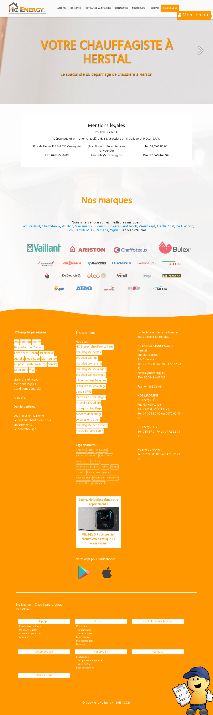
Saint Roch (129, 226)
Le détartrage (84, 633)
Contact (155, 8)
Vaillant (34, 226)
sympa (114, 466)
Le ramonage (84, 629)
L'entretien (82, 626)
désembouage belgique (91, 379)
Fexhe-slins (21, 352)
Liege (28, 357)
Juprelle (19, 357)
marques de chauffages (91, 396)
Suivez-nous (85, 332)
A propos (61, 8)
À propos (44, 621)
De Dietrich (184, 226)
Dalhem (38, 346)
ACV (170, 226)
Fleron (34, 352)
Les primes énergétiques (89, 660)
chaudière (112, 477)
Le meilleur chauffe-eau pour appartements (32, 422)
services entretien (88, 419)
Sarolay (53, 363)
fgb (101, 455)
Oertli (161, 226)
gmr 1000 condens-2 (86, 455)
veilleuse (96, 460)
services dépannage (89, 413)
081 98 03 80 (151, 453)
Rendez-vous (170, 8)
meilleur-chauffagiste (87, 466)
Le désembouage (25, 428)
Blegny (36, 341)
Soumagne (21, 369)
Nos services (75, 8)
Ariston (67, 226)
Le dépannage (83, 637)
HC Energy (82, 346)
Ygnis (114, 230)
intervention (82, 483)
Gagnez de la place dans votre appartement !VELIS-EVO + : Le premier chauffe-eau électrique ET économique (98, 521)
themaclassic (93, 472)
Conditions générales (28, 388)
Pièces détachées (85, 667)
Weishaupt (147, 226)
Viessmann (83, 226)
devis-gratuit (99, 483)
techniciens (82, 460)
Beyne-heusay (23, 346)
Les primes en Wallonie (29, 415)
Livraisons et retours (27, 379)
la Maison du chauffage (91, 385)
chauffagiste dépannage (91, 424)
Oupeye (19, 363)
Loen (36, 357)
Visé (32, 369)
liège (91, 449)
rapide (106, 472)
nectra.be (82, 430)
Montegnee (49, 357)
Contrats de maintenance (98, 8)
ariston (109, 455)
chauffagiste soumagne (91, 368)
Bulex (23, 226)
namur (105, 466)
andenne (81, 449)
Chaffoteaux (51, 226)
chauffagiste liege (102, 346)
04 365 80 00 (151, 412)
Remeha (102, 230)
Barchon (25, 341)
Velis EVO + (83, 664)
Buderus (99, 226)
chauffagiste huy (86, 357)
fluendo (80, 472)
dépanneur (99, 477)
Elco (70, 230)
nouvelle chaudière (88, 402)
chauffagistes (83, 477)
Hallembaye (46, 352)
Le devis (80, 644)
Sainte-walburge (36, 363)
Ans (16, 341)
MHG (90, 230)
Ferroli (80, 230)
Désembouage (121, 8)
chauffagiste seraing (89, 362)
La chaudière (83, 656)
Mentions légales (25, 383)
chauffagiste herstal (89, 351)
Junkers (113, 226)
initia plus (101, 449)
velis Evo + (96, 430)
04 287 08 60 (152, 363)
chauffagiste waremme (90, 374)
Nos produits (139, 8)
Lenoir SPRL (84, 391)
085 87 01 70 (151, 430)
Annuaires (20, 397)
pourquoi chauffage (89, 408)
